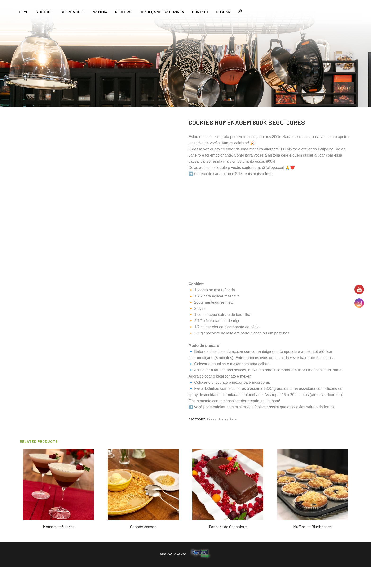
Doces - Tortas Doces (222, 419)
